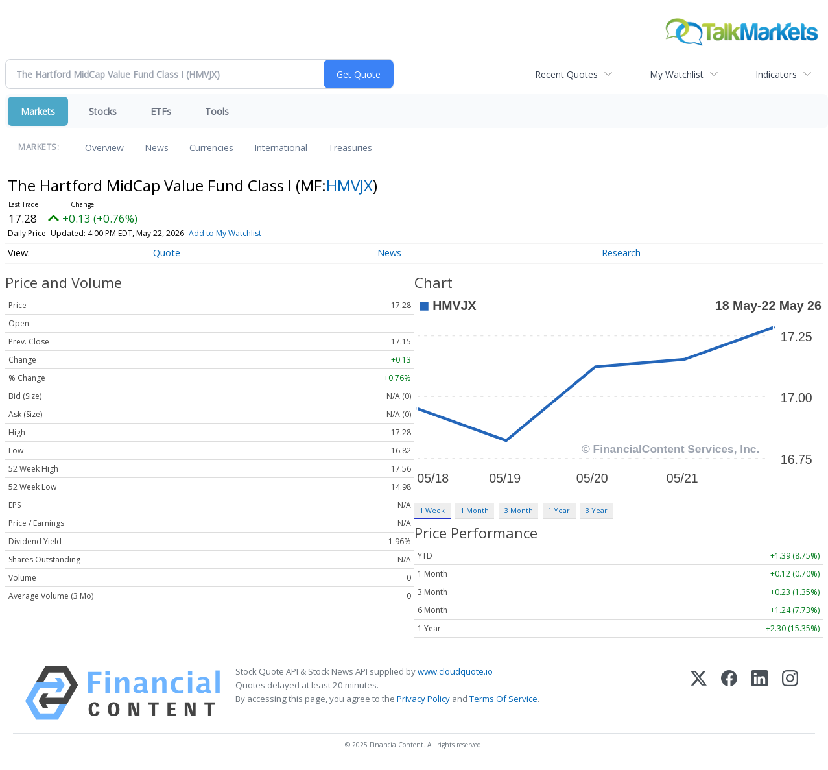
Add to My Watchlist (225, 233)
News (157, 147)
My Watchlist (677, 74)
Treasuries (350, 147)
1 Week (432, 510)
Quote (166, 253)
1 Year (559, 510)
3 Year (597, 510)
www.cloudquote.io (455, 671)
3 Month (518, 510)
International (280, 147)
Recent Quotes (566, 74)
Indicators (776, 74)
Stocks (103, 111)
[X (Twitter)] (698, 693)
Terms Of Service (503, 698)
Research (621, 253)
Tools (217, 111)
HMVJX (349, 185)
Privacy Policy (423, 698)
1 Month (474, 510)
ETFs (160, 111)
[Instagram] (790, 693)
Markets (38, 111)
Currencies (211, 147)
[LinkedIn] (759, 693)
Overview (104, 147)
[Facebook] (729, 693)
